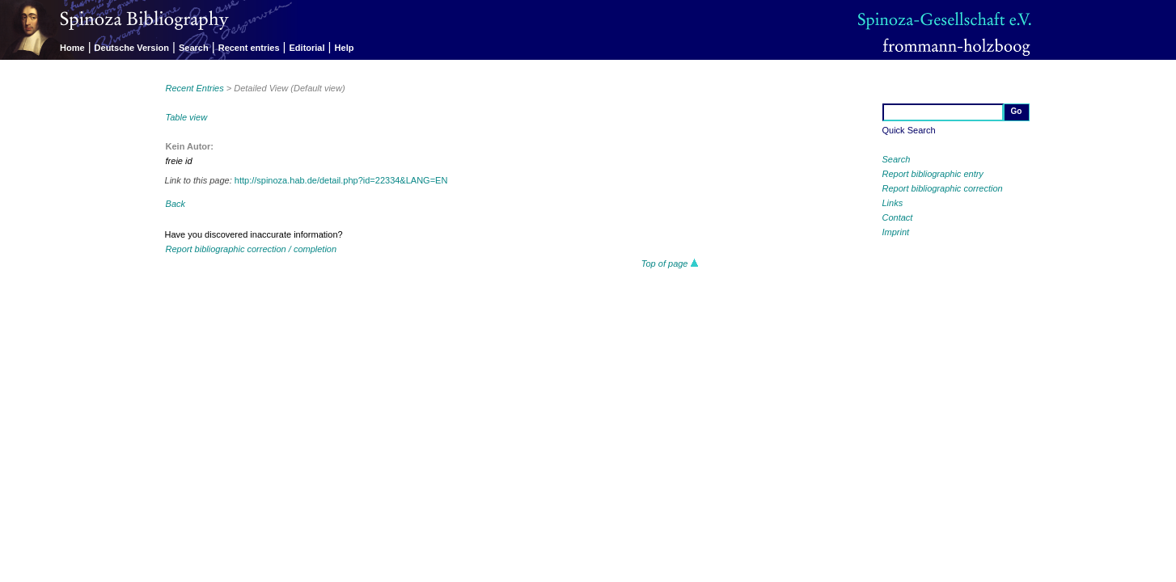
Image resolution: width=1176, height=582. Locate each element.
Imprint (896, 232)
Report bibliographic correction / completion (251, 249)
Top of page (670, 263)
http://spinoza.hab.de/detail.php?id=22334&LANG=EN (341, 180)
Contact (897, 217)
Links (892, 203)
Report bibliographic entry (933, 174)
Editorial (307, 48)
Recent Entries (195, 88)
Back (175, 204)
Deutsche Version (132, 48)
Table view (187, 117)
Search (194, 48)
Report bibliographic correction (942, 188)
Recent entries (249, 48)
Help (344, 48)
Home (72, 48)
